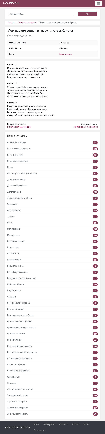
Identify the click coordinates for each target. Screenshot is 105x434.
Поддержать (49, 424)
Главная (11, 23)
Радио (36, 424)
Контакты (63, 424)
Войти (86, 424)
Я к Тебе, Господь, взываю (19, 127)
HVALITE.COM (11, 3)
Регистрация (39, 430)
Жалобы (76, 424)
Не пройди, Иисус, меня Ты (86, 127)
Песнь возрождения (27, 23)
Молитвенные (65, 54)
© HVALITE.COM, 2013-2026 (17, 427)
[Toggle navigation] (98, 3)
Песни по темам (17, 135)
